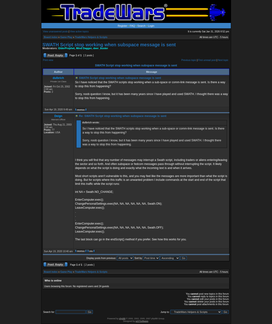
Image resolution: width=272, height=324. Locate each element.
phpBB (122, 318)
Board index (51, 37)
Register (122, 25)
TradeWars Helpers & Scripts (91, 37)
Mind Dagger (84, 48)
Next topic (223, 60)
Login (151, 25)
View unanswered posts (55, 31)
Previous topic (188, 60)
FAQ (132, 25)
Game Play (66, 37)
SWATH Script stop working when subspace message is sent (109, 44)
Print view (48, 60)
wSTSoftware (142, 321)
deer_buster (100, 48)
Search (141, 25)
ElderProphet (66, 48)
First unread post (207, 60)
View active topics (79, 31)
